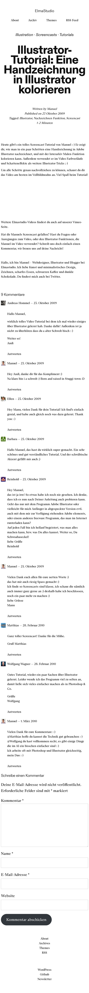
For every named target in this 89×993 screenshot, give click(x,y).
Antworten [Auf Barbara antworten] (14, 470)
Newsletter (44, 979)
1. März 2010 (29, 721)
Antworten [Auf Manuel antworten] (14, 389)
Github (44, 974)
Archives (44, 943)
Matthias (13, 625)
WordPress (44, 969)
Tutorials (66, 34)
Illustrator (25, 118)
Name (7, 853)
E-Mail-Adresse (15, 874)
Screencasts (46, 34)
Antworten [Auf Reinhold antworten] (14, 557)
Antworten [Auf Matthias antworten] (14, 654)
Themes (44, 948)
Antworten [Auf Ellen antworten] (14, 429)
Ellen (10, 399)
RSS (44, 952)
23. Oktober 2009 (45, 303)
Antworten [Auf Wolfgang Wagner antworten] (14, 712)
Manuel (12, 363)
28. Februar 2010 (33, 625)
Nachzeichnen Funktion (49, 118)
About (44, 938)
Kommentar (12, 800)
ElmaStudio (44, 10)
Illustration (24, 34)
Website (8, 895)
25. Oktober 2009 (32, 566)
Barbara (12, 439)
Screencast (73, 118)
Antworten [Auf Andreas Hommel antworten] (14, 354)
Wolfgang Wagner (18, 664)
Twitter (55, 276)
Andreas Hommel (18, 303)
